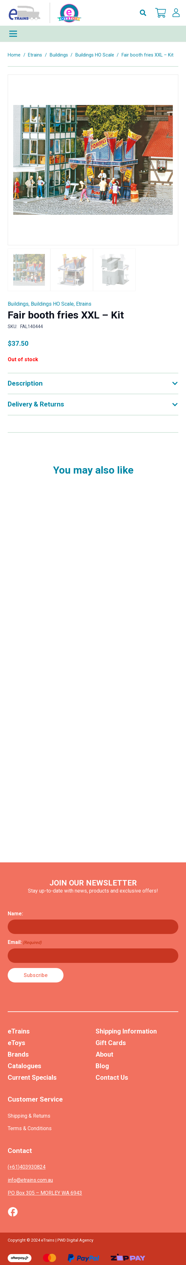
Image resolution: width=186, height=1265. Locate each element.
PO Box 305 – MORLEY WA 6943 (45, 1193)
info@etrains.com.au (30, 1180)
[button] (143, 13)
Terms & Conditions (30, 1128)
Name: (15, 914)
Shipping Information (126, 1031)
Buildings (59, 55)
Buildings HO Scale (94, 55)
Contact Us (112, 1077)
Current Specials (32, 1077)
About (104, 1054)
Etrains (35, 55)
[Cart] (160, 13)
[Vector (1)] (13, 1212)
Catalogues (24, 1066)
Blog (102, 1066)
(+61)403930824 (27, 1167)
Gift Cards (111, 1043)
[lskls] (176, 13)
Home (14, 55)
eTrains (19, 1031)
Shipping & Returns (29, 1116)
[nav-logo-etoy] (43, 13)
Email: (25, 942)
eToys (16, 1043)
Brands (18, 1054)
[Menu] (93, 34)
